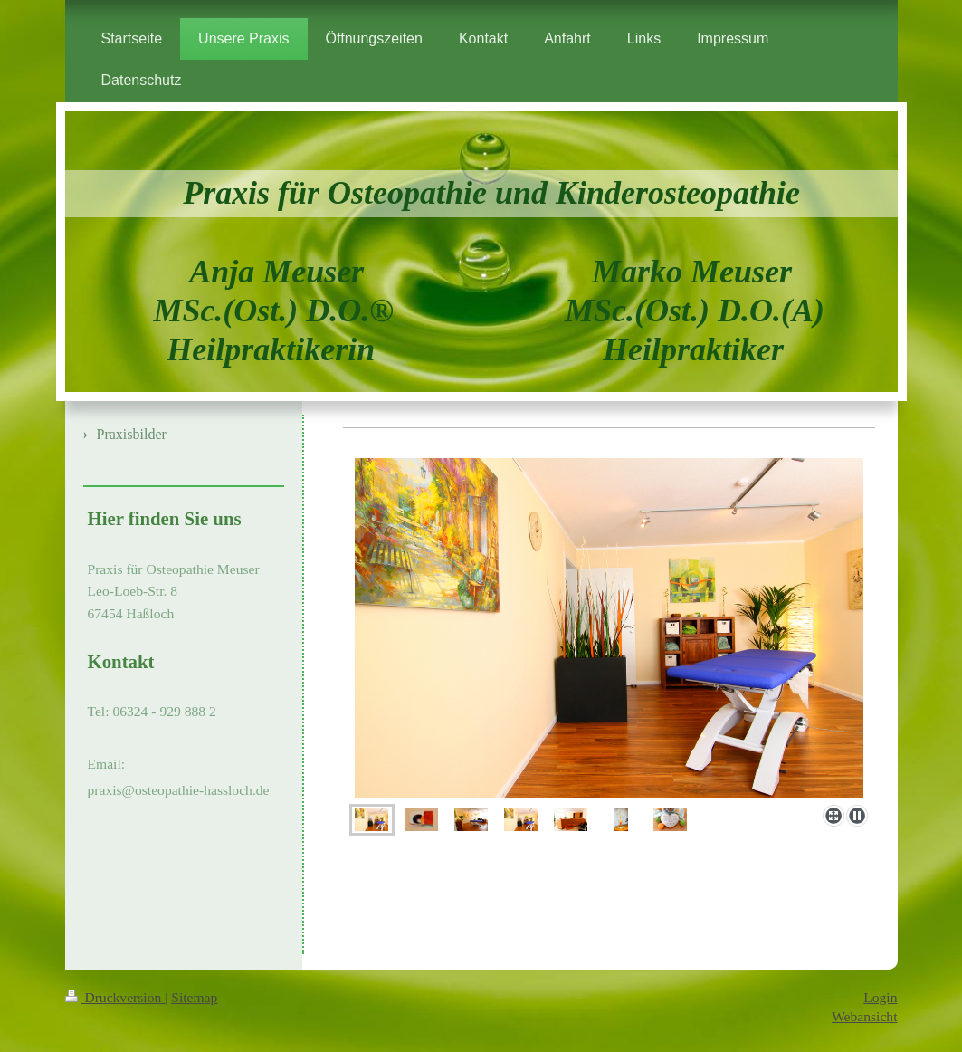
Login (880, 997)
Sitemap (194, 997)
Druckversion (115, 997)
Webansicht (864, 1016)
